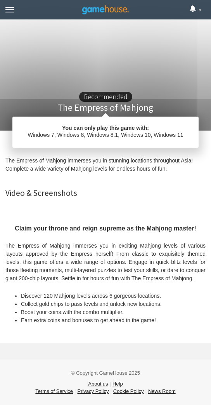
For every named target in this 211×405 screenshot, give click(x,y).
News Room (162, 391)
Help (117, 384)
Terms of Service (54, 391)
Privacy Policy (93, 391)
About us (98, 384)
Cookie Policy (128, 391)
